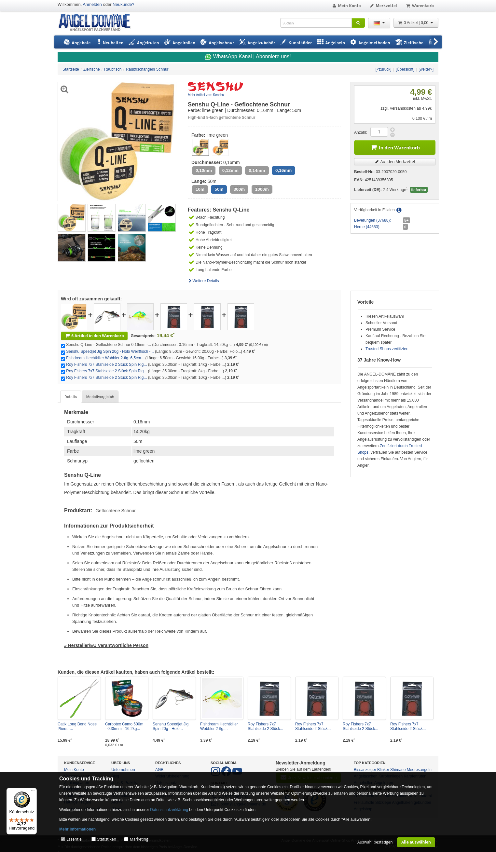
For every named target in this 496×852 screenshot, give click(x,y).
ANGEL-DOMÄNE (97, 22)
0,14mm (257, 170)
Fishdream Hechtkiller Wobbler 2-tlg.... (219, 726)
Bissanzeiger (365, 769)
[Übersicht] (405, 69)
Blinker (383, 769)
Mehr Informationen (77, 829)
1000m (262, 189)
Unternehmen (123, 769)
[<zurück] (384, 69)
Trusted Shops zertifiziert (386, 349)
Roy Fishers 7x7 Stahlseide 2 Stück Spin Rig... (106, 364)
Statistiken (106, 839)
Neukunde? (123, 4)
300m (239, 189)
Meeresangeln (419, 769)
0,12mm (230, 170)
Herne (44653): (367, 227)
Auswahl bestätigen (375, 842)
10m (200, 189)
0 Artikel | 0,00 (416, 23)
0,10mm (204, 170)
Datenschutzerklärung (169, 809)
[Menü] (33, 792)
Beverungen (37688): (372, 220)
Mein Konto (346, 5)
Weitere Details (203, 281)
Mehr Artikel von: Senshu (206, 95)
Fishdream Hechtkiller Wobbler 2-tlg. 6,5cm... (105, 358)
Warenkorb (420, 5)
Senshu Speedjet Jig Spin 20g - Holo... (170, 726)
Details (70, 396)
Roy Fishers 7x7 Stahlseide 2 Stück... (265, 726)
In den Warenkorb (395, 147)
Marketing (139, 839)
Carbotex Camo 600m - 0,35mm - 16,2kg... (124, 726)
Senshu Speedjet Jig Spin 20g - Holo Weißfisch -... (110, 351)
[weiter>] (426, 69)
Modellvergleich (100, 396)
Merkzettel (383, 5)
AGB (159, 769)
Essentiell (74, 839)
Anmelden (92, 4)
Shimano (398, 769)
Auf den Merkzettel (395, 161)
